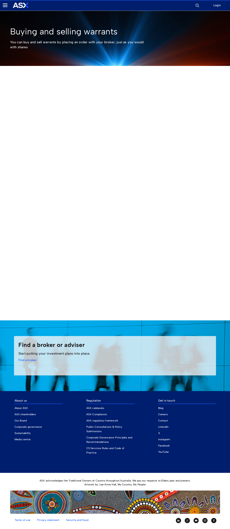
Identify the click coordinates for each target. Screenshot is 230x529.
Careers (163, 414)
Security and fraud (77, 520)
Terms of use (22, 520)
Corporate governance (28, 426)
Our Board (21, 420)
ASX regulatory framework (102, 420)
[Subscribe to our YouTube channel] (196, 520)
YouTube (163, 452)
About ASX (21, 408)
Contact (163, 420)
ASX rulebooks (95, 408)
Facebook (164, 445)
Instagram (164, 439)
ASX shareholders (26, 414)
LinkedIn (163, 426)
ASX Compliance (96, 414)
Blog (161, 408)
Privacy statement (48, 520)
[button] (197, 5)
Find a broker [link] (27, 360)
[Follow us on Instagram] (205, 520)
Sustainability (23, 433)
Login (217, 5)
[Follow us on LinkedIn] (178, 520)
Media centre (23, 439)
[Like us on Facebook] (213, 520)
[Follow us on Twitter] (187, 520)
